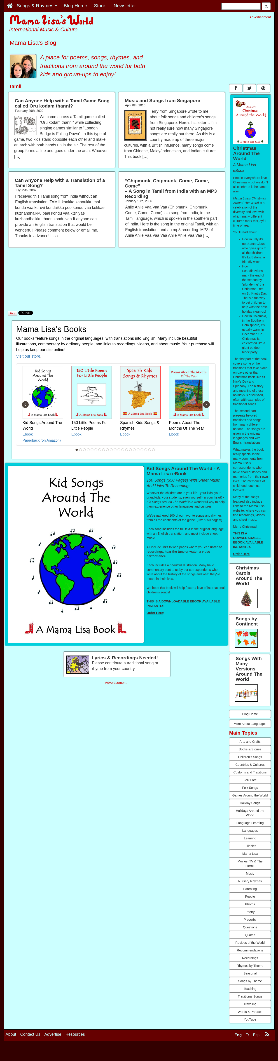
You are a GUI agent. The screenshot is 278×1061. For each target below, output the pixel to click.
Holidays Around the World (250, 813)
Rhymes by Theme (250, 965)
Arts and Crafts (249, 741)
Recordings (250, 958)
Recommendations (250, 950)
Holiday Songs (250, 803)
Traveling (250, 1004)
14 (126, 450)
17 (138, 450)
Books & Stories (250, 749)
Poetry (250, 912)
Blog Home (250, 714)
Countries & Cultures (250, 764)
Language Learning (250, 823)
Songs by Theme (250, 981)
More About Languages (250, 724)
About (11, 1034)
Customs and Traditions (250, 772)
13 (122, 450)
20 (149, 450)
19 (146, 450)
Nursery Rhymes (250, 881)
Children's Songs (250, 757)
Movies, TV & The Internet (250, 864)
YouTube (250, 1019)
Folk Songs (250, 787)
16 (134, 450)
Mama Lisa (250, 853)
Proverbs (250, 919)
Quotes (250, 935)
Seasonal (250, 973)
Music (250, 873)
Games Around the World (250, 795)
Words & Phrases (250, 1012)
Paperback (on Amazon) (42, 440)
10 (111, 450)
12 (119, 450)
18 (142, 450)
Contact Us (30, 1034)
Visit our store (28, 356)
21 (153, 450)
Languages (250, 830)
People (250, 896)
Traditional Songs (250, 996)
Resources (75, 1034)
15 (130, 450)
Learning (250, 838)
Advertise (52, 1034)
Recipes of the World (250, 942)
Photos (250, 904)
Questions (250, 927)
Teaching (250, 989)
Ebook (28, 434)
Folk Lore (250, 780)
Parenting (250, 889)
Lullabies (250, 846)
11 (115, 450)
